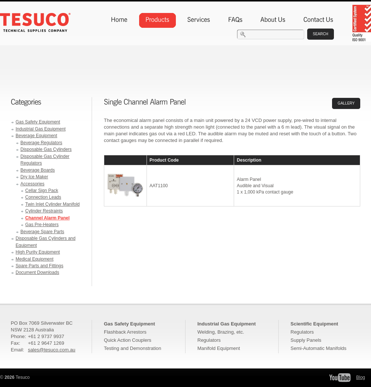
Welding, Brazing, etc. (220, 332)
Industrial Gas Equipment (41, 129)
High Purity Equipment (38, 252)
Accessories (32, 183)
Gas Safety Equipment (38, 122)
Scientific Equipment (314, 324)
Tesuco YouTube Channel (339, 377)
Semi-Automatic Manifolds (318, 348)
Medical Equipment (34, 259)
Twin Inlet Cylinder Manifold (52, 204)
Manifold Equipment (218, 348)
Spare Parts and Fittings (39, 265)
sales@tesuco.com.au (51, 350)
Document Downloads (37, 272)
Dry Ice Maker (34, 176)
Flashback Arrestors (125, 332)
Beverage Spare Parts (42, 231)
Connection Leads (43, 197)
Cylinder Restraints (44, 211)
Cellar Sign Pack (41, 190)
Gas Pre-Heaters (42, 224)
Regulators (209, 340)
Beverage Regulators (41, 142)
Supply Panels (305, 340)
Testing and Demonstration (132, 348)
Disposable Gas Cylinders (46, 149)
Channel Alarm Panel (47, 218)
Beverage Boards (37, 170)
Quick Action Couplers (127, 340)
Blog (360, 377)
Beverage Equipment (36, 135)
